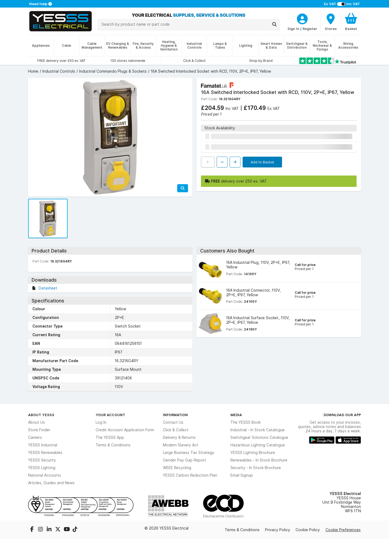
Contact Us (173, 422)
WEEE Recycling (177, 468)
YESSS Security (42, 460)
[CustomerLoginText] (302, 18)
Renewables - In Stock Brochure (258, 460)
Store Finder (39, 430)
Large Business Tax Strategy (188, 452)
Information (175, 415)
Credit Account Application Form (125, 430)
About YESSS (41, 415)
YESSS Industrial (42, 445)
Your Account (110, 415)
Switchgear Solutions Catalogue (259, 437)
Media (236, 415)
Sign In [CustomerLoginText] (293, 28)
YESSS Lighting (41, 468)
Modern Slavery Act (180, 445)
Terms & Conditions (113, 445)
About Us (36, 422)
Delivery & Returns (179, 437)
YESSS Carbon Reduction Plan (190, 475)
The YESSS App (110, 437)
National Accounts (44, 475)
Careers (35, 437)
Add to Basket (262, 162)
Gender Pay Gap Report (184, 460)
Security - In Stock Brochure (255, 468)
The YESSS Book (245, 422)
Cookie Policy (308, 530)
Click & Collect (176, 430)
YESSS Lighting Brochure (252, 452)
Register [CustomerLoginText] (310, 28)
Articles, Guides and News (51, 483)
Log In (101, 422)
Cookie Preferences (343, 530)
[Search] (274, 24)
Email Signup (241, 475)
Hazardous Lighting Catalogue (257, 445)
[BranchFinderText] (330, 21)
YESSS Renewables (45, 452)
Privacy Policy (277, 530)
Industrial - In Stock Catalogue (257, 430)
